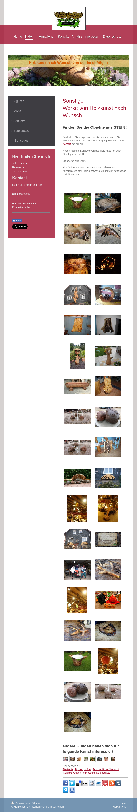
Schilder (97, 769)
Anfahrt (77, 772)
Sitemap (36, 803)
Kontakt (67, 144)
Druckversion (21, 803)
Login (123, 803)
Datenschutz (103, 772)
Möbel (87, 769)
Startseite (68, 769)
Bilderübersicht (110, 769)
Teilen (17, 220)
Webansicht (119, 806)
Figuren (79, 769)
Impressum (88, 772)
